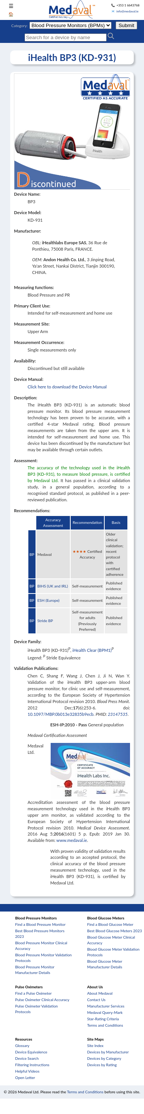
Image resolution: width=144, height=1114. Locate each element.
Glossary (22, 1045)
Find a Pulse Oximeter (33, 993)
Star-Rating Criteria (103, 1019)
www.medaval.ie (71, 840)
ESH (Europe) (48, 600)
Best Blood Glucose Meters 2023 (114, 930)
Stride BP (45, 620)
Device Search (27, 1058)
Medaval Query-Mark (105, 1012)
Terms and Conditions (105, 1025)
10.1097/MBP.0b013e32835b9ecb (60, 714)
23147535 (117, 714)
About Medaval (100, 993)
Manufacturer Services (106, 1006)
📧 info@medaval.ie (125, 11)
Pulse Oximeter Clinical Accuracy (42, 999)
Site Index (95, 1045)
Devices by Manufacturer (108, 1052)
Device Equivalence (31, 1052)
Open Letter (25, 1077)
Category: (19, 25)
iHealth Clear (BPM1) (92, 650)
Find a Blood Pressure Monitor (40, 924)
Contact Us (96, 999)
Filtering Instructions (32, 1064)
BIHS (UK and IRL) (52, 586)
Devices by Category (104, 1058)
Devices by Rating (102, 1064)
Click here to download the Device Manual (67, 386)
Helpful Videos (27, 1071)
